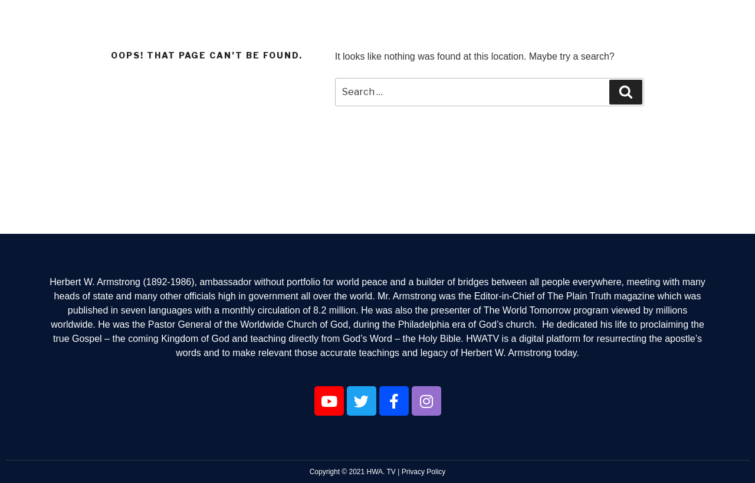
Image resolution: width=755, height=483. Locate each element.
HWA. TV (381, 472)
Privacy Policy (424, 472)
